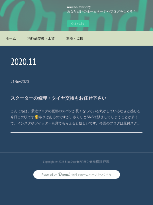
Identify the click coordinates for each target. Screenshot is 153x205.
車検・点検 (74, 38)
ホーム (11, 38)
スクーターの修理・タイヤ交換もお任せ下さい (58, 98)
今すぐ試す (78, 23)
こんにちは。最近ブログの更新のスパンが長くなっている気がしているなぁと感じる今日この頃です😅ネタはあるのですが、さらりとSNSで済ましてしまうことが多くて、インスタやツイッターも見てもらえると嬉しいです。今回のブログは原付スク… (75, 117)
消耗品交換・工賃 (41, 38)
